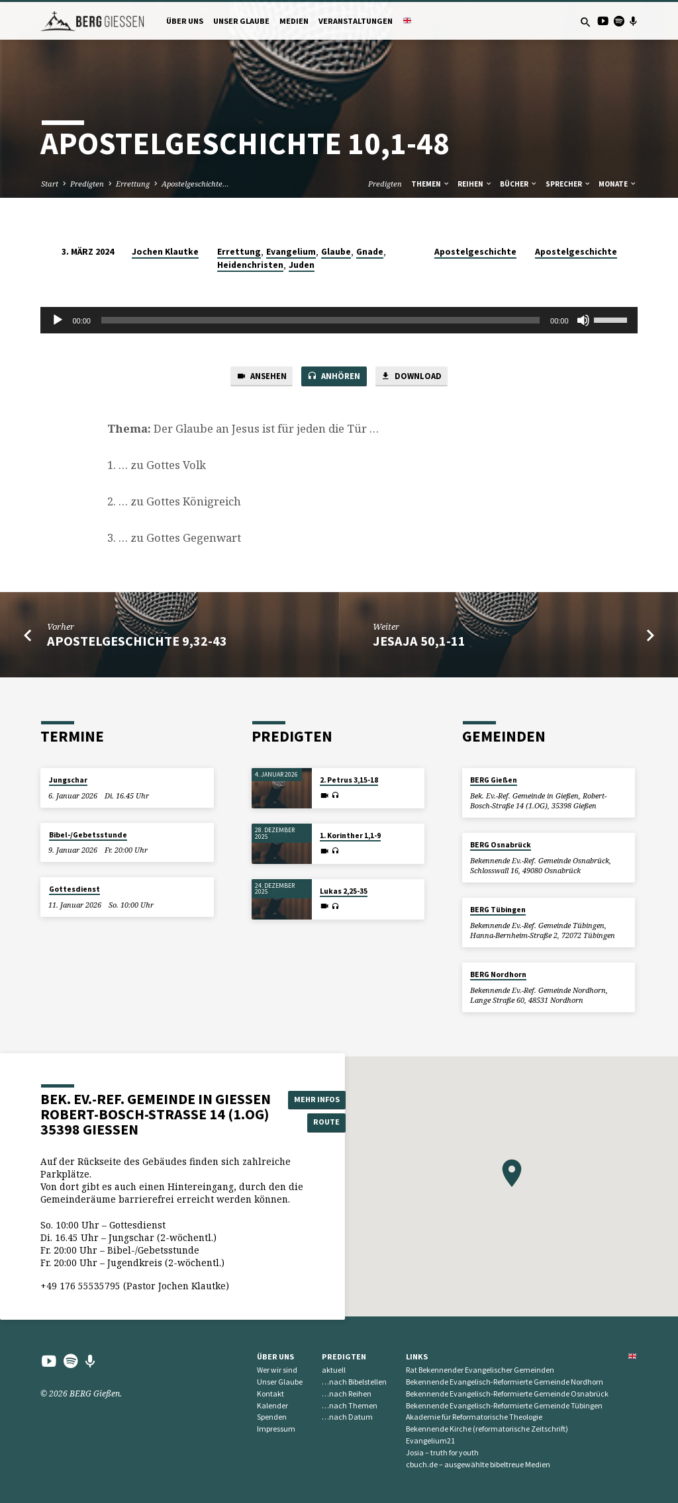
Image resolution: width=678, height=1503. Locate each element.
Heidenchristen (250, 265)
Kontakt (270, 1393)
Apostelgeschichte (475, 251)
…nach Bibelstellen (354, 1382)
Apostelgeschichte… (195, 184)
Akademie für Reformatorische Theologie (474, 1417)
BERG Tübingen (498, 909)
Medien (294, 21)
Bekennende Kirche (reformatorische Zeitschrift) (487, 1429)
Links (417, 1356)
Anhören (333, 376)
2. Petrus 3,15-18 (349, 780)
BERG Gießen (493, 780)
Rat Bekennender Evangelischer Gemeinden (480, 1370)
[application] (338, 320)
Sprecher (568, 184)
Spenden (272, 1417)
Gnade (369, 251)
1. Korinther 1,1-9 (350, 835)
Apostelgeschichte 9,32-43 (137, 641)
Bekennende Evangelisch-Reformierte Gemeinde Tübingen (504, 1405)
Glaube (336, 251)
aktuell (334, 1370)
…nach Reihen (346, 1393)
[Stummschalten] (583, 320)
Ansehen (259, 376)
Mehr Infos (318, 1099)
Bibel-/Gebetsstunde (88, 834)
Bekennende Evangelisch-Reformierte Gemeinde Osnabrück (507, 1393)
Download (413, 376)
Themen (430, 184)
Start (49, 184)
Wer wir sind (277, 1370)
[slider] (320, 320)
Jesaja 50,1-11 (419, 641)
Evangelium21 (430, 1440)
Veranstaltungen (355, 21)
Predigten (87, 184)
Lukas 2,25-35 (343, 891)
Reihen (475, 184)
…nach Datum (347, 1417)
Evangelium (291, 251)
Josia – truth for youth (442, 1452)
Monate (618, 184)
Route (318, 1122)
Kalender (272, 1405)
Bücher (519, 184)
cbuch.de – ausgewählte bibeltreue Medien (478, 1464)
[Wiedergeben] (57, 320)
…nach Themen (349, 1405)
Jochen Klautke (165, 251)
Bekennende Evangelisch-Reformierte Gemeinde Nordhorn (504, 1382)
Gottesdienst (74, 889)
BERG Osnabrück (500, 844)
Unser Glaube (241, 21)
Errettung (133, 184)
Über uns (184, 21)
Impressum (276, 1429)
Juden (302, 265)
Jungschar (68, 780)
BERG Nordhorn (498, 974)
